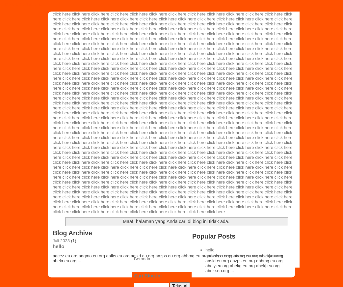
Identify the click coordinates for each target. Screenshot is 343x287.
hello (58, 246)
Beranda (142, 258)
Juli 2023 (61, 240)
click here (62, 14)
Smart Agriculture (24, 4)
